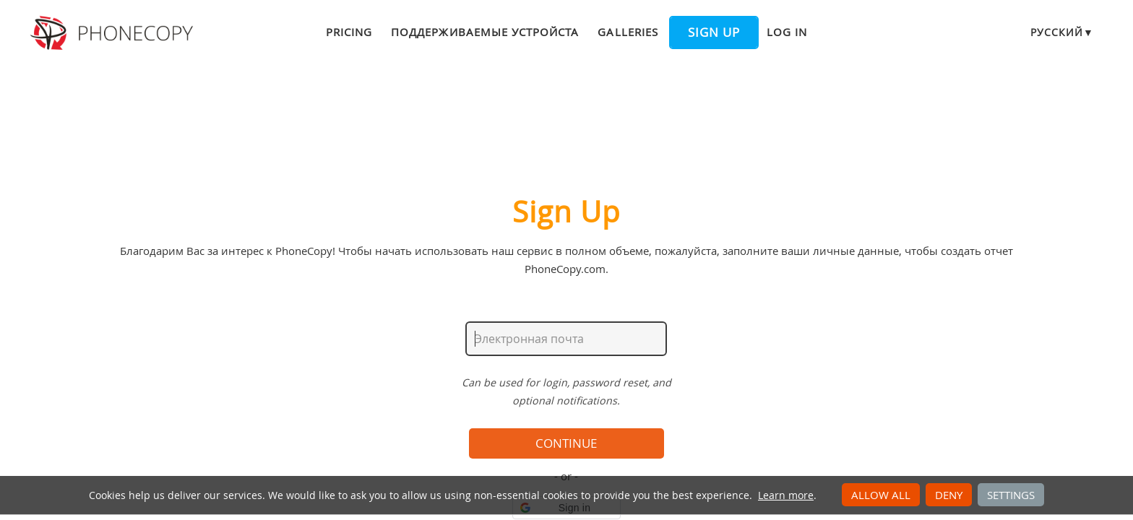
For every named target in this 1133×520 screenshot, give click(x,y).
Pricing (349, 32)
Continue (566, 443)
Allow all (880, 495)
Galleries (628, 32)
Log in (787, 32)
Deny (948, 495)
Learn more (786, 495)
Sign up (714, 32)
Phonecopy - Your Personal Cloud (113, 33)
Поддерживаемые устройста (485, 32)
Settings (1011, 495)
